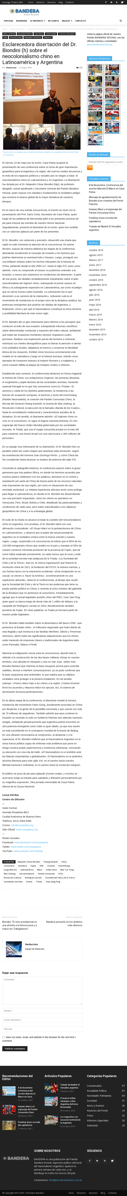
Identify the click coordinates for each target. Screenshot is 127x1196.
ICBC (42, 865)
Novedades (21, 21)
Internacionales (16, 37)
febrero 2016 (96, 319)
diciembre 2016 (97, 269)
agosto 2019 (96, 255)
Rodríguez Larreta (33, 877)
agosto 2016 (96, 289)
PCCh (60, 873)
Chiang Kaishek (51, 861)
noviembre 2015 (97, 334)
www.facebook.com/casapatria (31, 842)
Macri (39, 869)
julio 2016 (94, 294)
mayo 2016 (95, 304)
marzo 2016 (95, 314)
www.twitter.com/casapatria (26, 846)
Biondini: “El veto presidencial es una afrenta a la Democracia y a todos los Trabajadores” (19, 925)
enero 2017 (95, 265)
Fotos (5, 37)
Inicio (30, 2)
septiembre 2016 (98, 284)
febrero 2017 (96, 260)
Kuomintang (64, 865)
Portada (8, 21)
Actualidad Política (25, 34)
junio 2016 (94, 299)
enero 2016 (95, 324)
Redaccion (11, 67)
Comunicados (51, 34)
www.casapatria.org (27, 829)
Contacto (70, 2)
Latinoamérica (27, 869)
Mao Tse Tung (67, 869)
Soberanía (48, 37)
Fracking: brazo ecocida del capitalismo (103, 220)
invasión (51, 865)
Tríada (39, 881)
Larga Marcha (10, 869)
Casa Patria (39, 34)
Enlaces (67, 21)
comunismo (9, 865)
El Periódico (37, 21)
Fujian (33, 865)
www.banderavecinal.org (99, 44)
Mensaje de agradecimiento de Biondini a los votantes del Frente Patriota (106, 200)
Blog (61, 2)
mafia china (51, 869)
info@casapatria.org (22, 825)
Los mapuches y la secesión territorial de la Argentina (70, 1120)
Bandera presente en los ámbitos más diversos (64, 923)
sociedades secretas (13, 881)
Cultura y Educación (67, 34)
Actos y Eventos (17, 29)
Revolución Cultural (12, 877)
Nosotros (40, 2)
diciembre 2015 (97, 329)
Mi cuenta (53, 21)
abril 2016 (94, 309)
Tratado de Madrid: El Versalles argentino (105, 228)
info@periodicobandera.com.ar (65, 1180)
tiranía (29, 881)
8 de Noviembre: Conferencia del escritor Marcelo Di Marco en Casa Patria (106, 188)
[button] (121, 21)
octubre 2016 (96, 279)
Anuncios (51, 2)
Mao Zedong (10, 873)
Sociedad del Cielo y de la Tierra (60, 877)
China (63, 861)
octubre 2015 (96, 339)
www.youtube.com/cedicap (28, 851)
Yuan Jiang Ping (53, 881)
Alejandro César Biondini (29, 861)
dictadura (22, 865)
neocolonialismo (26, 873)
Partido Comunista (46, 873)
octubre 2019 (96, 250)
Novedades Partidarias (32, 37)
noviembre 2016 (97, 274)
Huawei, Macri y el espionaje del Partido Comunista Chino (105, 211)
